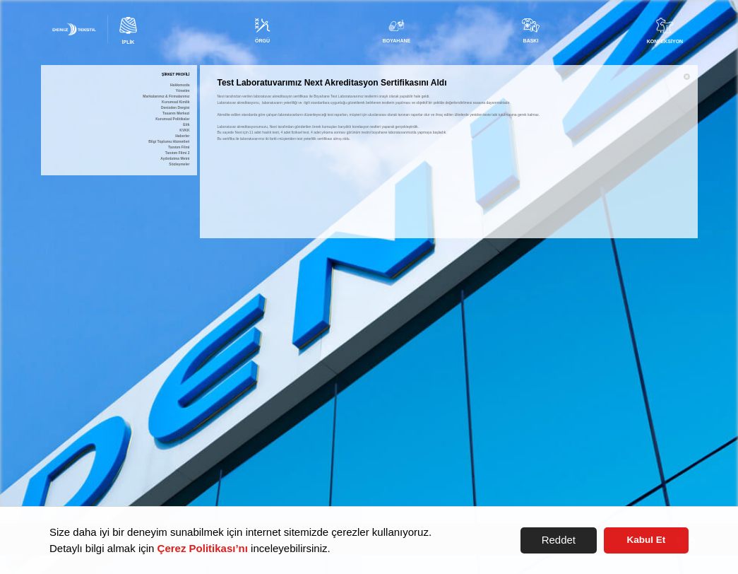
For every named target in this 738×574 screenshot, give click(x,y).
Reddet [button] (559, 540)
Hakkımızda (180, 85)
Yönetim (183, 91)
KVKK (184, 130)
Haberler (182, 136)
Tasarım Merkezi (176, 113)
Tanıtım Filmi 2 (177, 153)
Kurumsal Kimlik (175, 102)
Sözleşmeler (179, 164)
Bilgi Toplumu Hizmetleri (168, 142)
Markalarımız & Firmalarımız (166, 96)
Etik (186, 125)
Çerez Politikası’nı (202, 548)
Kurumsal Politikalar (172, 119)
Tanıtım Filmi (178, 147)
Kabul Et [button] (646, 539)
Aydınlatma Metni (174, 158)
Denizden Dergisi (175, 108)
